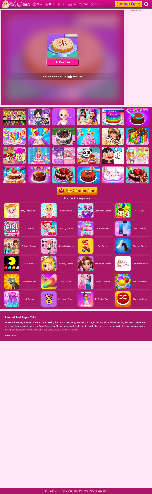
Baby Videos (55, 491)
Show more (10, 335)
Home (46, 491)
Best (49, 4)
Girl (83, 4)
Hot (61, 4)
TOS (86, 491)
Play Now (62, 62)
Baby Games (103, 491)
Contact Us (78, 491)
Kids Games (67, 491)
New (37, 4)
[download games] (128, 1)
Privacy (92, 491)
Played (96, 4)
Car (72, 4)
